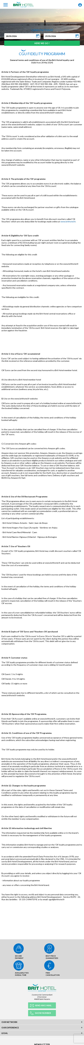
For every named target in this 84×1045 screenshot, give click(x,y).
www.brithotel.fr (68, 221)
